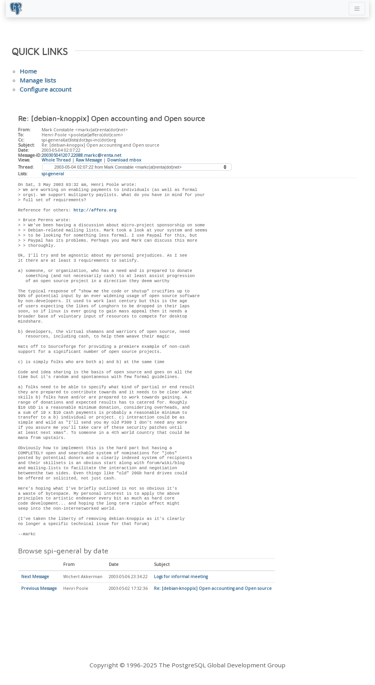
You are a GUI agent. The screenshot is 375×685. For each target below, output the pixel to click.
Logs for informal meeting (181, 577)
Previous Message (39, 588)
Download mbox (124, 160)
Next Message (35, 577)
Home (28, 71)
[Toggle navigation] (357, 8)
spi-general (53, 173)
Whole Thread (56, 160)
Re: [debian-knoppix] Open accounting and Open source (213, 588)
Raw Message (89, 160)
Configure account (45, 89)
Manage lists (38, 80)
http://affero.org (94, 210)
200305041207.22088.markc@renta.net (81, 155)
